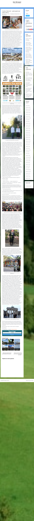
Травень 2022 (28, 137)
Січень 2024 (28, 121)
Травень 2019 (28, 178)
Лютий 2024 (28, 119)
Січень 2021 (28, 153)
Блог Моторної (17, 2)
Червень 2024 (28, 112)
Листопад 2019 (28, 169)
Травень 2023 (28, 130)
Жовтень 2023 (28, 123)
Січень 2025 (28, 105)
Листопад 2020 (28, 157)
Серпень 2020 (28, 160)
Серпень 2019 (28, 173)
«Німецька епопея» (14, 329)
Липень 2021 (28, 144)
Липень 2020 (28, 162)
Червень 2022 (28, 135)
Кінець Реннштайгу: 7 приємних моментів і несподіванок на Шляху (29, 84)
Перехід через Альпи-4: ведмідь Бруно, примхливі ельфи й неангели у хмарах (29, 55)
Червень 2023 (28, 128)
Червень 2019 (28, 176)
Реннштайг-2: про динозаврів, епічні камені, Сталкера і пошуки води (29, 90)
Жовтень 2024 (28, 107)
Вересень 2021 (28, 141)
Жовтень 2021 (28, 139)
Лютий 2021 (28, 151)
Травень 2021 (28, 146)
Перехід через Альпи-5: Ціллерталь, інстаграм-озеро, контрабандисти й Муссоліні (29, 49)
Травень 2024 (28, 114)
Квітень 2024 (28, 116)
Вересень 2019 (28, 171)
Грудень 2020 (28, 155)
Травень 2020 (28, 164)
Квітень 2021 (28, 148)
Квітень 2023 (28, 132)
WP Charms (31, 380)
